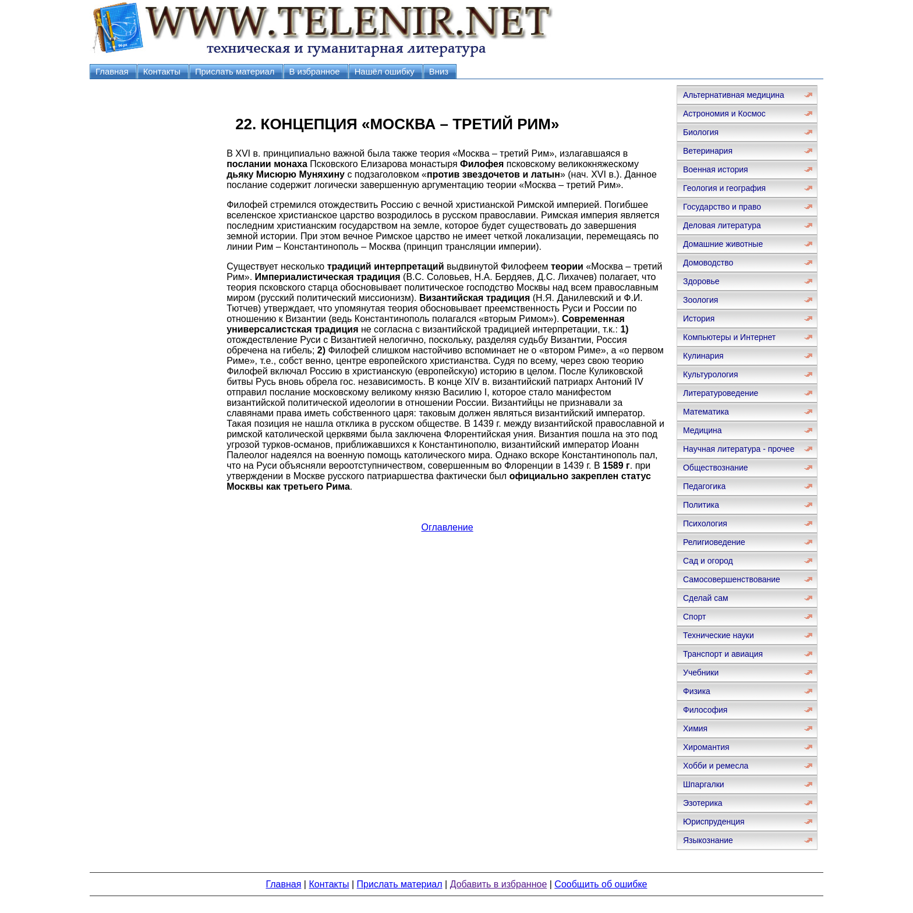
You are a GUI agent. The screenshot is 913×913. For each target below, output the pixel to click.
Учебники (701, 672)
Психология (705, 523)
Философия (705, 709)
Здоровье (701, 281)
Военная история (715, 169)
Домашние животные (723, 244)
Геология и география (724, 188)
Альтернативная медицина (733, 95)
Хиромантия (706, 747)
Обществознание (715, 467)
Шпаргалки (703, 784)
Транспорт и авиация (723, 654)
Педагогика (704, 486)
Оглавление (447, 527)
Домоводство (708, 262)
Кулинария (703, 355)
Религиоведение (714, 542)
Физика (696, 691)
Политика (701, 504)
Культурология (710, 374)
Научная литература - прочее (738, 449)
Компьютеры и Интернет (729, 337)
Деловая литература (722, 225)
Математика (706, 411)
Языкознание (708, 840)
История (698, 318)
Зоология (700, 300)
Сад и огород (708, 560)
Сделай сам (705, 598)
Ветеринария (707, 150)
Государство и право (722, 206)
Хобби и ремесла (715, 765)
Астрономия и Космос (724, 113)
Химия (695, 728)
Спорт (694, 616)
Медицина (702, 430)
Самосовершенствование (731, 579)
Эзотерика (703, 803)
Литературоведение (720, 393)
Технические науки (718, 635)
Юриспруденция (714, 821)
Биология (701, 132)
